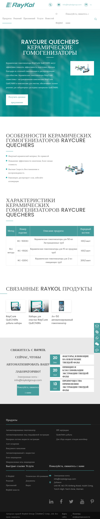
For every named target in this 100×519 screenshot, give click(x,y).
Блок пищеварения (13, 457)
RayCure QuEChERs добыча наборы (14, 320)
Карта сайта (64, 515)
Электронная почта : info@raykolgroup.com (28, 378)
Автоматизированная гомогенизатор (20, 430)
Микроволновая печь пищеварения (20, 462)
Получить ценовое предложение (16, 99)
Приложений (11, 485)
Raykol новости (12, 490)
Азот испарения (12, 443)
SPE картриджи (62, 430)
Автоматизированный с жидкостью (20, 453)
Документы (30, 480)
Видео (28, 485)
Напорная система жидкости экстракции (22, 439)
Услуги (29, 466)
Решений (9, 480)
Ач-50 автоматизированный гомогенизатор (62, 320)
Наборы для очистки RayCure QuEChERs (38, 320)
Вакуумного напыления (15, 448)
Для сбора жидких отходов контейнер (71, 439)
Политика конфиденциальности (81, 515)
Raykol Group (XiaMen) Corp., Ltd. (38, 513)
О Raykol (10, 476)
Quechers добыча (64, 434)
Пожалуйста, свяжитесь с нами (28, 390)
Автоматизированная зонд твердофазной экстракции (27, 434)
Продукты (11, 420)
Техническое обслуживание (37, 476)
